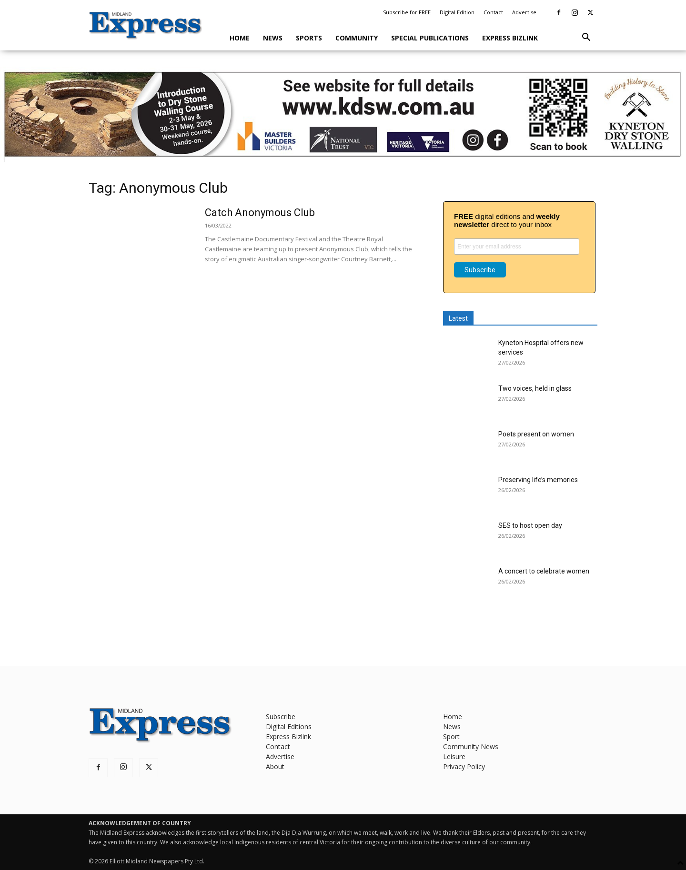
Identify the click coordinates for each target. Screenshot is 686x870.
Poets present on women (536, 434)
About (275, 766)
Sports (309, 37)
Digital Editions (289, 726)
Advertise (524, 12)
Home (240, 37)
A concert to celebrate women (543, 571)
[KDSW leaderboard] (343, 114)
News (272, 37)
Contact (493, 12)
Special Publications (430, 37)
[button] (586, 38)
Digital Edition (457, 12)
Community (356, 37)
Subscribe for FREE (407, 12)
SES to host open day (530, 525)
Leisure (454, 756)
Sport (451, 736)
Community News (470, 746)
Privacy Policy (464, 766)
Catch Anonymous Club (260, 212)
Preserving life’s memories (538, 480)
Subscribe (280, 716)
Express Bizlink (510, 37)
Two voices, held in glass (535, 388)
